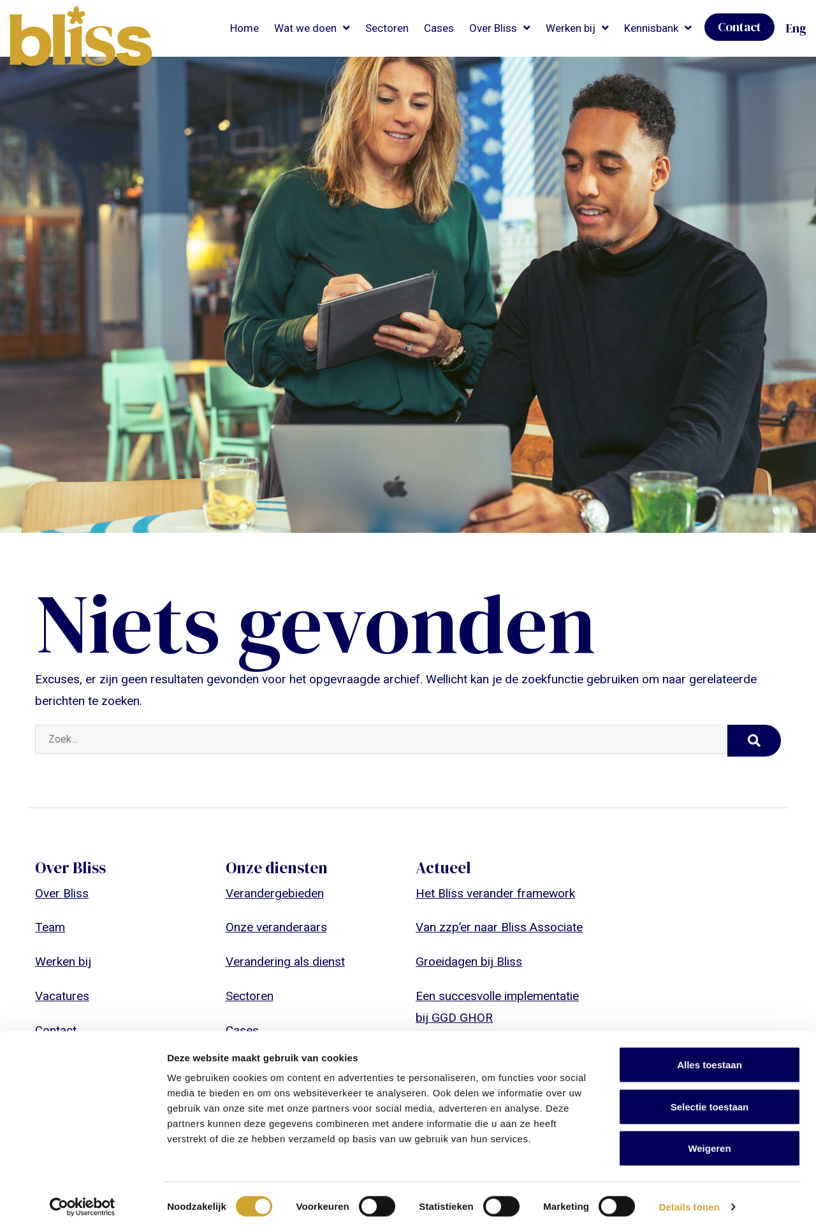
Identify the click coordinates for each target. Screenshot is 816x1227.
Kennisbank (651, 28)
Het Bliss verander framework (495, 893)
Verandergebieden (275, 893)
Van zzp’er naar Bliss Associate (499, 927)
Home (244, 28)
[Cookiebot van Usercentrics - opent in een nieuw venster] (82, 1202)
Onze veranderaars (276, 927)
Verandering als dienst (285, 961)
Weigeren (709, 1143)
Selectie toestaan (710, 1101)
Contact (739, 26)
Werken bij (570, 28)
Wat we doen (305, 28)
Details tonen (689, 1201)
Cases (439, 28)
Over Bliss (493, 28)
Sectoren (387, 28)
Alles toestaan (709, 1059)
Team (50, 927)
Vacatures (62, 996)
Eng (796, 28)
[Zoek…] (381, 739)
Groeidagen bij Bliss (469, 961)
